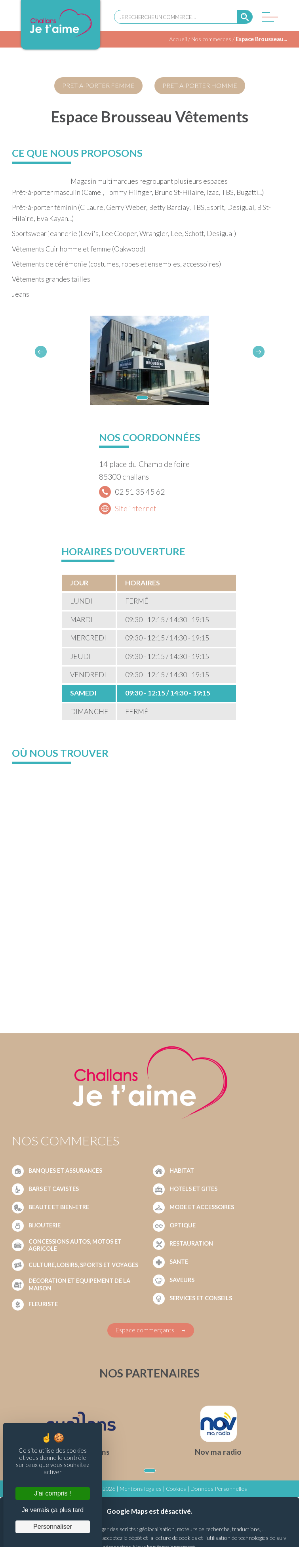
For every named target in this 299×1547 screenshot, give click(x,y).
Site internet (135, 508)
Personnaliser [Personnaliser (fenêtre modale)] (52, 1526)
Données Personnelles (218, 1488)
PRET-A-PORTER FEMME (98, 85)
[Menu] (268, 19)
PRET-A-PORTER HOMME (199, 85)
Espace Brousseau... (261, 39)
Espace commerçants (144, 1330)
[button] (259, 352)
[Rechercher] (244, 16)
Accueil (178, 39)
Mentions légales (141, 1488)
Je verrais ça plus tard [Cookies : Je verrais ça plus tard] (53, 1510)
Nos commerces (211, 39)
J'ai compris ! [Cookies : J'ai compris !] (52, 1493)
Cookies (176, 1488)
